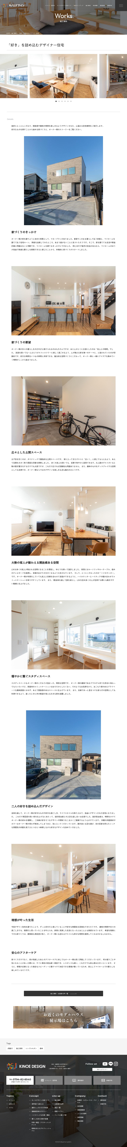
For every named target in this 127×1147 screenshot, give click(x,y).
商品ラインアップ (78, 5)
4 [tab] (65, 101)
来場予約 (109, 5)
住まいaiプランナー (102, 1069)
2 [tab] (59, 101)
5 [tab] (68, 101)
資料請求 (102, 5)
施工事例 (88, 5)
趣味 (41, 1048)
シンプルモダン (31, 1048)
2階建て (10, 1048)
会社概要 (95, 5)
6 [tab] (71, 101)
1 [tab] (56, 101)
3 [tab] (62, 101)
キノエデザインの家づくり (64, 5)
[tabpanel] (63, 76)
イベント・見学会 (50, 5)
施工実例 (19, 1048)
